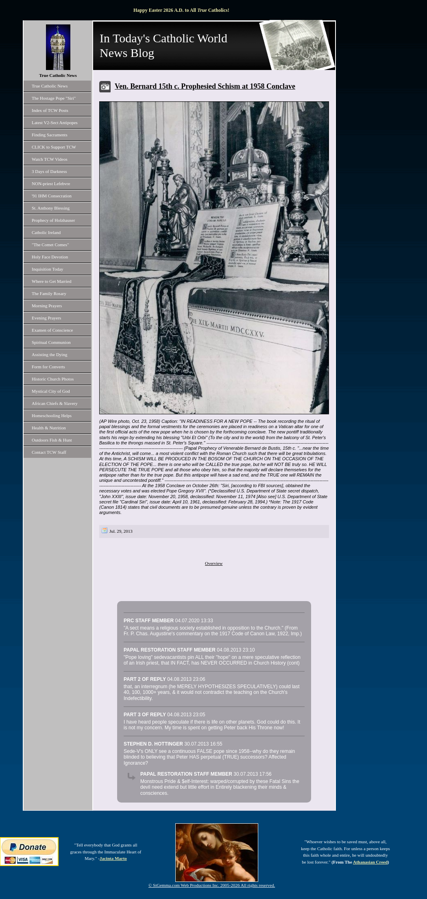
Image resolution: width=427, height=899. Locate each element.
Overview (213, 563)
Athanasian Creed (370, 862)
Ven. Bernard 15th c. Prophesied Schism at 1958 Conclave (205, 86)
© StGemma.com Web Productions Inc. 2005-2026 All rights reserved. (211, 885)
